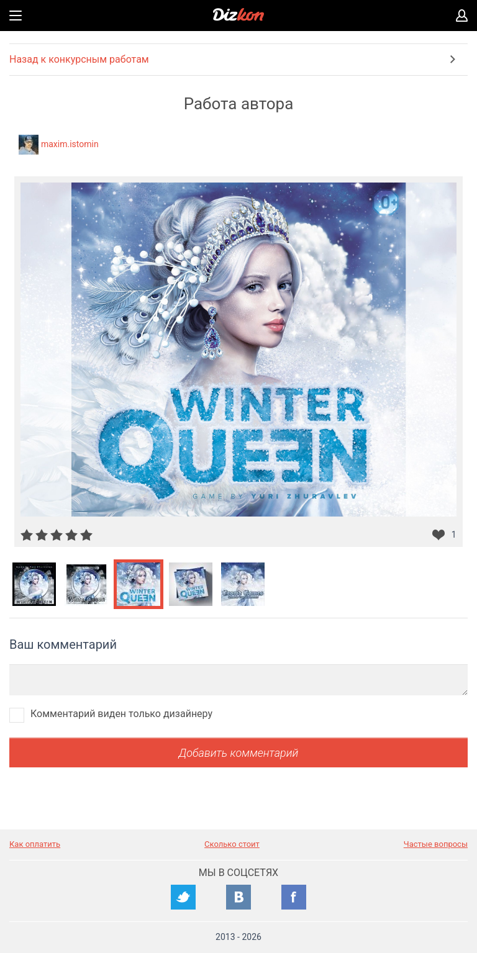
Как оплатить (34, 844)
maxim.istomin (70, 144)
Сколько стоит (232, 844)
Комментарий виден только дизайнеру (121, 714)
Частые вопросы (436, 844)
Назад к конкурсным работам (79, 59)
